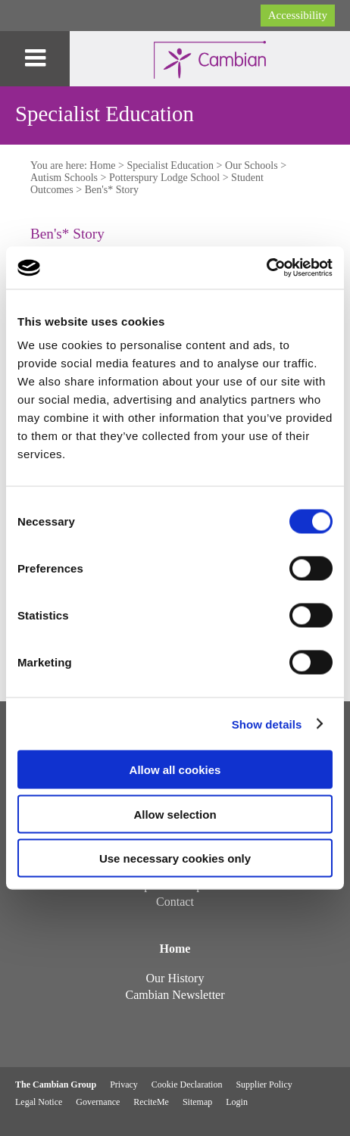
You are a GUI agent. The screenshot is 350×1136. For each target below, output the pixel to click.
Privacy (124, 1084)
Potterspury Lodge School (164, 177)
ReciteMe (151, 1102)
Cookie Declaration (187, 1084)
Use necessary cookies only (175, 858)
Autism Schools (64, 177)
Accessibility (297, 15)
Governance (98, 1102)
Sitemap (197, 1102)
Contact (175, 901)
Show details (267, 723)
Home (102, 165)
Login (237, 1102)
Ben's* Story (112, 189)
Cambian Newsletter (174, 994)
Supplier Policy (264, 1084)
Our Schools (251, 165)
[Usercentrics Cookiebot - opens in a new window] (266, 268)
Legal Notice (38, 1102)
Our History (175, 978)
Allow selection (174, 813)
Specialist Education (170, 165)
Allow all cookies (175, 769)
